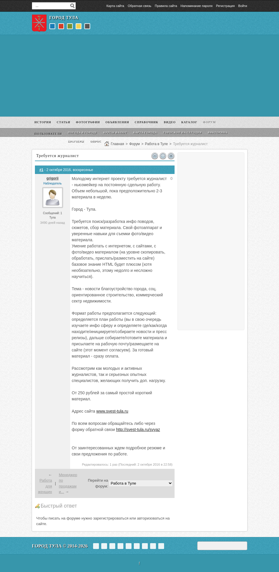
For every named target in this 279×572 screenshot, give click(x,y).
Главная (117, 144)
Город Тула (64, 17)
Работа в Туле (156, 144)
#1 (41, 170)
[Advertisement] (139, 76)
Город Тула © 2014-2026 (60, 545)
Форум (134, 144)
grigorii (52, 178)
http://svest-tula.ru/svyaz (138, 429)
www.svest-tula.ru (112, 411)
